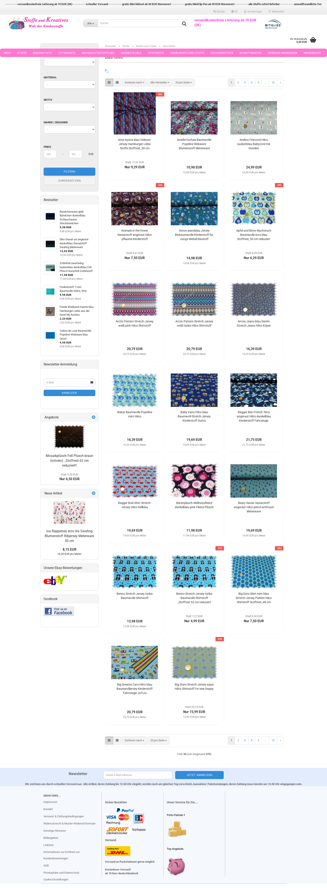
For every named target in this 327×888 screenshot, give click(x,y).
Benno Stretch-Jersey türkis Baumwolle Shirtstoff (135, 596)
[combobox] (134, 83)
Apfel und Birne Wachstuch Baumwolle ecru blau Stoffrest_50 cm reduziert (253, 235)
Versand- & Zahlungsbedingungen (63, 816)
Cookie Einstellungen (55, 879)
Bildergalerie (50, 837)
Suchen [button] (219, 11)
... (265, 82)
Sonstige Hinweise (54, 830)
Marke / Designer (56, 122)
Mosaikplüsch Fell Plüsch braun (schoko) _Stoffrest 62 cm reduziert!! (69, 460)
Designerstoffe (222, 52)
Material (50, 77)
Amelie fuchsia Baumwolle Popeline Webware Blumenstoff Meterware (194, 144)
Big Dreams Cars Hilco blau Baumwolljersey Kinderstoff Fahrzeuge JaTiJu (135, 689)
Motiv (48, 99)
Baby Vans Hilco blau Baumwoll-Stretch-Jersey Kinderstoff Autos (194, 416)
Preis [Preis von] (47, 146)
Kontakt (48, 809)
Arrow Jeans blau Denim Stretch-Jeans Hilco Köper (254, 323)
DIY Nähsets (66, 52)
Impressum (50, 802)
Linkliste (48, 845)
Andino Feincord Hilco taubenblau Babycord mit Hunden (253, 144)
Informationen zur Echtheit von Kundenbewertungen (61, 855)
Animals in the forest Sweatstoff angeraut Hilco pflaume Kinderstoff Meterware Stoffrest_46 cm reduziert (134, 235)
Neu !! (7, 52)
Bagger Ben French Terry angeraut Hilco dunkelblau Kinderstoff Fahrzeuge (254, 416)
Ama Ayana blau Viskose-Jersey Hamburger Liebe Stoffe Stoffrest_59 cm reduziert (134, 144)
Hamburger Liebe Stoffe (187, 52)
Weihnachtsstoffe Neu (98, 52)
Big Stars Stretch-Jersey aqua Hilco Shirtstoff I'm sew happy (194, 686)
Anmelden (69, 392)
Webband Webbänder (282, 52)
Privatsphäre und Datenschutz (61, 872)
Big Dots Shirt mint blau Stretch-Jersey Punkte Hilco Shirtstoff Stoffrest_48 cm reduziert (254, 598)
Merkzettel (276, 11)
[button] (234, 11)
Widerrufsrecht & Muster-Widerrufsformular (69, 823)
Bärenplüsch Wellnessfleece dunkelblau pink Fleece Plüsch (194, 505)
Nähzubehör (312, 52)
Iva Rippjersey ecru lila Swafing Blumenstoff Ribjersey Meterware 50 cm (69, 536)
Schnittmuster (250, 52)
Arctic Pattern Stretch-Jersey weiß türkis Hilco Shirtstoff (194, 323)
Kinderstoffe (42, 52)
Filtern (69, 171)
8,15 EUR (69, 549)
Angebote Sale (131, 52)
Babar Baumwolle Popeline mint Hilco (134, 414)
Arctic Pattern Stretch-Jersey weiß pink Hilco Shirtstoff (134, 323)
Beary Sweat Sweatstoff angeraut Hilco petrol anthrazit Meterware (254, 507)
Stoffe (22, 52)
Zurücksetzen (69, 180)
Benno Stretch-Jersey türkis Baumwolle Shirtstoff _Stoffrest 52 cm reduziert (194, 598)
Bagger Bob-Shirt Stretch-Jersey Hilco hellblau (134, 505)
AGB (46, 865)
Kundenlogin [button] (253, 11)
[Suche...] (90, 23)
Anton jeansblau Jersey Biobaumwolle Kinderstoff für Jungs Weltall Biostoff (194, 235)
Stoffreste (156, 52)
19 (273, 82)
